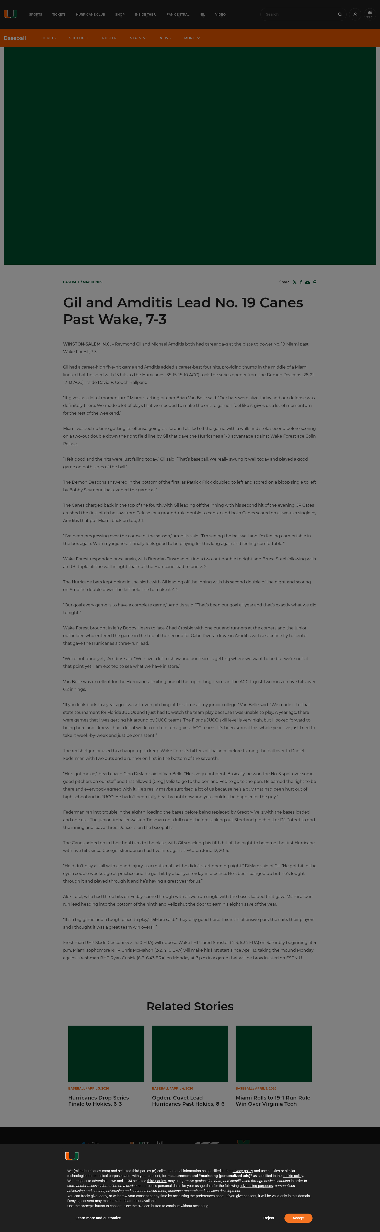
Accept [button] (299, 1218)
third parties (156, 1181)
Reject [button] (268, 1218)
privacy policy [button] (242, 1171)
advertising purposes (256, 1186)
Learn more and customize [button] (98, 1218)
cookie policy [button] (293, 1176)
